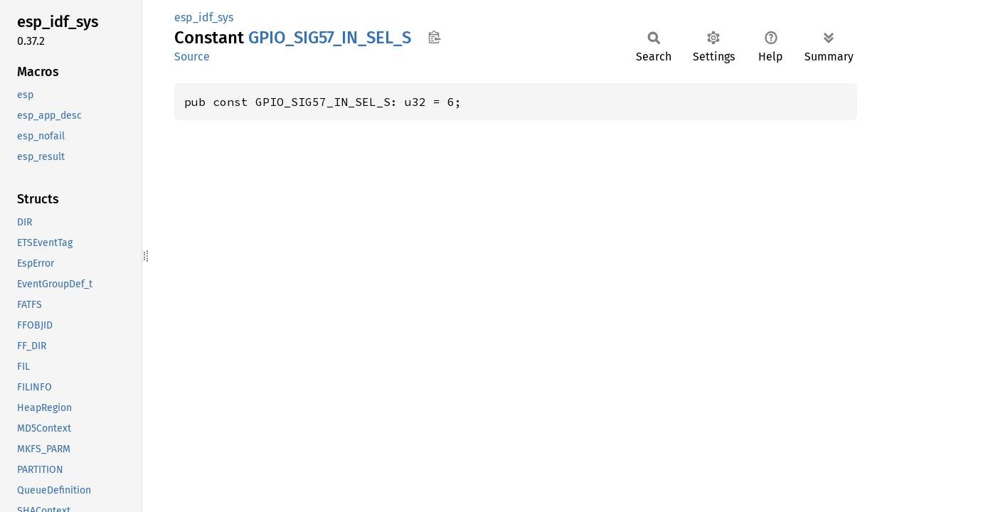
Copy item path (434, 37)
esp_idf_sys (203, 17)
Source (192, 56)
